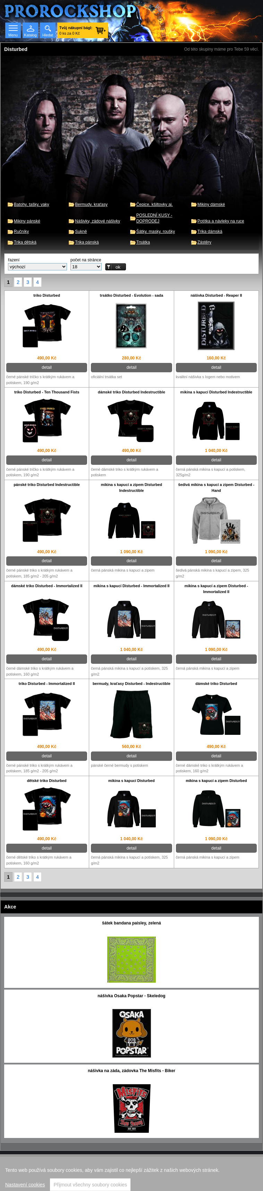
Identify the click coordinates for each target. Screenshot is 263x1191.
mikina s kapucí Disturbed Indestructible (216, 392)
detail (47, 367)
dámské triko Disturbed (216, 683)
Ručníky (21, 231)
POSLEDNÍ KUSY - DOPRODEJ (154, 218)
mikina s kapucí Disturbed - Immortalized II (131, 586)
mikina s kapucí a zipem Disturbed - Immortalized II (216, 589)
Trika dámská (209, 231)
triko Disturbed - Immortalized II (47, 683)
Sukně (81, 231)
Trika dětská (25, 242)
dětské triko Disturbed (47, 781)
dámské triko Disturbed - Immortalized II (46, 586)
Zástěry (204, 242)
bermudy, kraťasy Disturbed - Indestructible (131, 683)
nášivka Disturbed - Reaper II (216, 295)
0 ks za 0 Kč (75, 30)
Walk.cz (149, 1173)
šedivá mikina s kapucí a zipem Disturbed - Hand (216, 488)
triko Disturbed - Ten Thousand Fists (46, 392)
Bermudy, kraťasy (91, 204)
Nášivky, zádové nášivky (97, 221)
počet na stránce (85, 260)
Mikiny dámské (211, 204)
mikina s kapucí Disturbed (131, 781)
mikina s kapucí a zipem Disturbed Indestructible (131, 488)
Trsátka (143, 242)
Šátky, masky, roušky (155, 231)
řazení (13, 260)
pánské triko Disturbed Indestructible (47, 485)
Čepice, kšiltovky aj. (154, 204)
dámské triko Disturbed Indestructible (131, 392)
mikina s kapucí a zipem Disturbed (216, 781)
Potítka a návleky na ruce (220, 221)
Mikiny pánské (27, 221)
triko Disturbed (46, 295)
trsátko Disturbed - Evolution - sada (131, 295)
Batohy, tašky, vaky (31, 204)
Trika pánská (87, 242)
